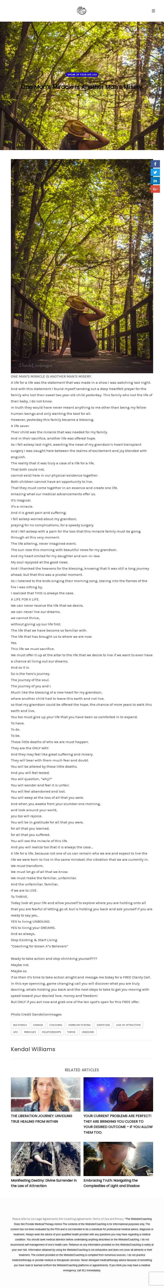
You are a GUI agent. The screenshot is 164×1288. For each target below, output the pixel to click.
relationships (51, 1032)
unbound (88, 1032)
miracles (30, 1032)
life (15, 1032)
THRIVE (71, 1032)
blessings (20, 1024)
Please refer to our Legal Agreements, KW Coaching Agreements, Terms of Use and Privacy (68, 1218)
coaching (55, 1024)
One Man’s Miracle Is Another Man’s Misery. (82, 85)
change (38, 1024)
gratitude (103, 1024)
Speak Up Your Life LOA (82, 68)
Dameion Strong (80, 1024)
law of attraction (128, 1024)
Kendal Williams (33, 1049)
